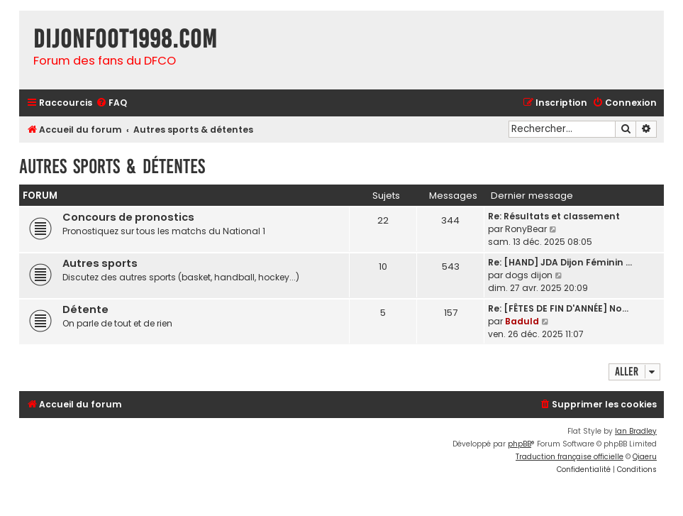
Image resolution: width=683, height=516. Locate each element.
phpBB (519, 444)
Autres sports (100, 263)
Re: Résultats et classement (554, 216)
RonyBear (526, 229)
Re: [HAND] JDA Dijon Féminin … (560, 262)
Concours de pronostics (128, 217)
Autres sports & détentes (112, 166)
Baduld (522, 321)
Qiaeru (645, 456)
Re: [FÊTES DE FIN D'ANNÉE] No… (558, 308)
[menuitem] (111, 103)
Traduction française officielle (569, 456)
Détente (85, 309)
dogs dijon (528, 275)
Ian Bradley (636, 431)
